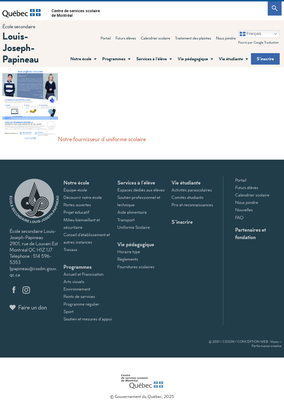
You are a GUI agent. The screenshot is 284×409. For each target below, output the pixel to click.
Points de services (79, 296)
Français (250, 34)
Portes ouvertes (77, 205)
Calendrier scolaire (155, 38)
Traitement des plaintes (193, 38)
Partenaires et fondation (250, 233)
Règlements (127, 259)
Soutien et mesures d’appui (87, 319)
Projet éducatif (76, 212)
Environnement (76, 289)
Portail (106, 38)
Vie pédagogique (195, 58)
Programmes (116, 58)
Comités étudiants (187, 197)
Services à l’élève (154, 58)
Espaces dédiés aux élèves (141, 190)
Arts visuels (73, 282)
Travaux (70, 249)
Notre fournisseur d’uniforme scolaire (74, 139)
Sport (68, 311)
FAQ (239, 217)
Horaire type (128, 252)
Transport (126, 220)
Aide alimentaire (132, 212)
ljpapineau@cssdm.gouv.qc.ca (33, 271)
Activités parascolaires (191, 190)
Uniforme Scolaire (133, 227)
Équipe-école (75, 190)
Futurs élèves (125, 38)
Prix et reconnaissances (192, 205)
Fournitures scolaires (135, 267)
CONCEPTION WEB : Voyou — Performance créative (259, 343)
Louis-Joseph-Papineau (20, 47)
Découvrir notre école (82, 197)
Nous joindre (226, 38)
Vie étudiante (233, 58)
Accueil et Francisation (83, 274)
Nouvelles (244, 210)
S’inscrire (265, 59)
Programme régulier (81, 304)
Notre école (83, 58)
